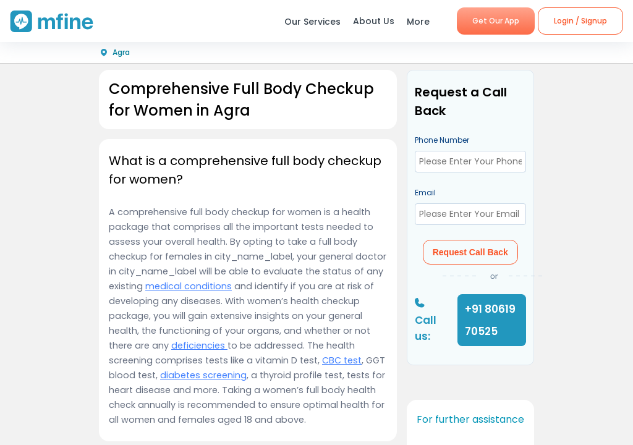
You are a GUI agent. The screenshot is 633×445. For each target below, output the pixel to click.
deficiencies (199, 345)
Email (425, 192)
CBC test (342, 360)
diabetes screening (203, 375)
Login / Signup (580, 20)
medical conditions (188, 286)
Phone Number (442, 140)
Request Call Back (470, 252)
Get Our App (495, 20)
